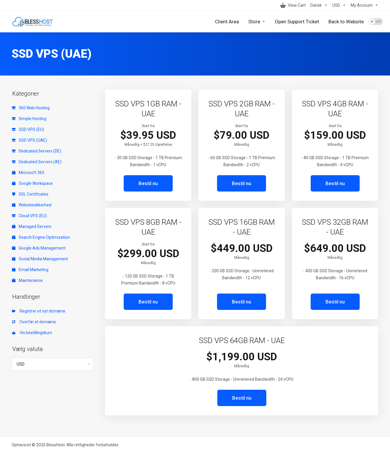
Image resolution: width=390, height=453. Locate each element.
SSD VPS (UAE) (29, 140)
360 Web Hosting (31, 108)
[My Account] (363, 5)
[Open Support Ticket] (297, 21)
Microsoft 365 (28, 172)
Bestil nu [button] (148, 183)
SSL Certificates (30, 194)
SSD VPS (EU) (28, 129)
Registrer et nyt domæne (38, 311)
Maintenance (27, 280)
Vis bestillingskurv (32, 332)
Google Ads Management (39, 248)
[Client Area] (227, 21)
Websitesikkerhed (31, 205)
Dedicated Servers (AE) (37, 161)
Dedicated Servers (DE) (36, 151)
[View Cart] (293, 5)
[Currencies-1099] (339, 5)
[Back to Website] (346, 21)
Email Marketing (30, 269)
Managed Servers (31, 226)
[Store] (257, 21)
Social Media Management (40, 259)
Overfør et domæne (34, 321)
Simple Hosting (29, 118)
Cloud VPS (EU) (29, 215)
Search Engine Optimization (41, 237)
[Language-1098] (319, 5)
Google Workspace (32, 183)
